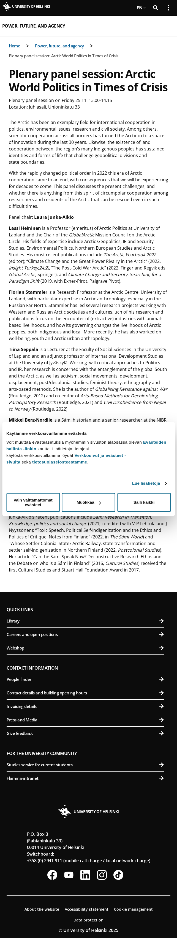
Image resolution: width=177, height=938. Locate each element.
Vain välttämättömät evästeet (33, 502)
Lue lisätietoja (146, 483)
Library (85, 621)
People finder (85, 679)
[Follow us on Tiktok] (118, 875)
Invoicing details (85, 706)
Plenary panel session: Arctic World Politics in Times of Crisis (63, 55)
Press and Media (85, 720)
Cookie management (133, 909)
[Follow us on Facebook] (52, 875)
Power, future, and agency (33, 26)
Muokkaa (89, 502)
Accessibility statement (86, 909)
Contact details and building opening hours (85, 693)
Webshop (85, 648)
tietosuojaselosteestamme (59, 462)
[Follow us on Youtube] (69, 875)
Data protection (88, 920)
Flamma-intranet (85, 778)
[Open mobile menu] (166, 26)
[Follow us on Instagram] (102, 875)
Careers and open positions (85, 634)
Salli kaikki (144, 502)
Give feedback (85, 733)
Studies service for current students (85, 764)
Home (14, 45)
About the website (41, 909)
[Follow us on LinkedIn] (85, 875)
